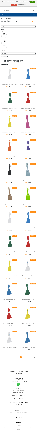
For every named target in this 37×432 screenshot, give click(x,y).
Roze (4, 38)
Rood (4, 36)
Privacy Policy (18, 422)
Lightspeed (28, 427)
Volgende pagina (32, 357)
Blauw (4, 33)
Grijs (4, 44)
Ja (32, 1)
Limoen (5, 47)
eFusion (18, 429)
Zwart (4, 43)
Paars (4, 41)
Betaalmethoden (19, 417)
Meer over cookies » (22, 4)
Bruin (4, 45)
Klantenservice (18, 425)
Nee (14, 4)
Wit (4, 31)
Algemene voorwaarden (18, 420)
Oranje (4, 40)
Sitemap (18, 423)
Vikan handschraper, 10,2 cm (28, 275)
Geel (4, 37)
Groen (5, 34)
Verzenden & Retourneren (18, 419)
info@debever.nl (19, 397)
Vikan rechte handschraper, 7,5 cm (9, 84)
